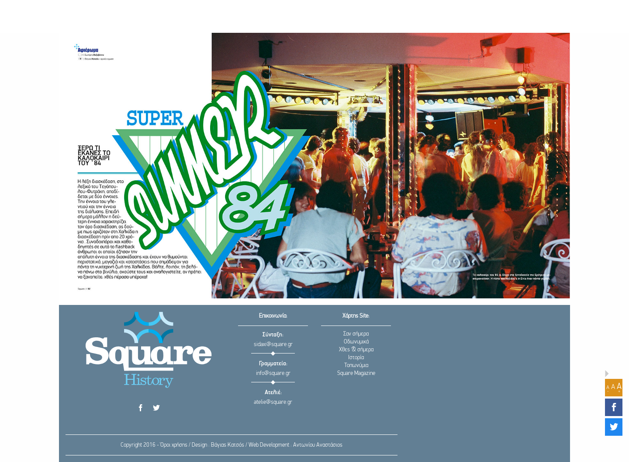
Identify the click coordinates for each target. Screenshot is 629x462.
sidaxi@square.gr (273, 344)
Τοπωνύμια (356, 365)
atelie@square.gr (273, 402)
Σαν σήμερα (356, 334)
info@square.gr (273, 373)
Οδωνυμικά (356, 342)
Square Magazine (356, 373)
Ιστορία (356, 357)
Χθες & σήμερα (356, 350)
